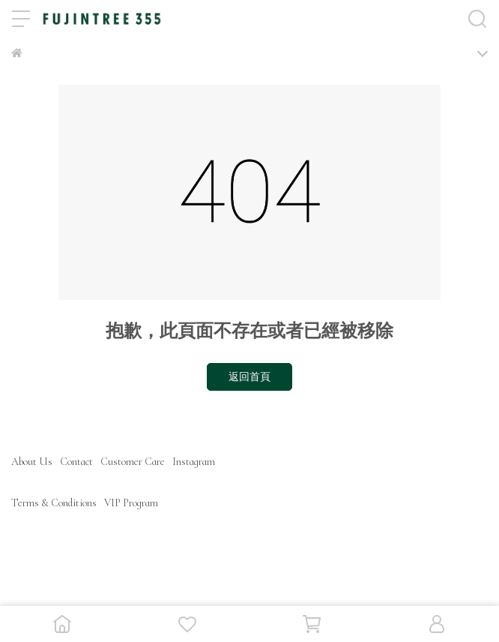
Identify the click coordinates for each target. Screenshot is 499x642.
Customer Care (132, 461)
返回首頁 (249, 376)
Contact (76, 461)
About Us (31, 461)
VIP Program (131, 502)
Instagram (193, 461)
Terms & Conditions (54, 502)
